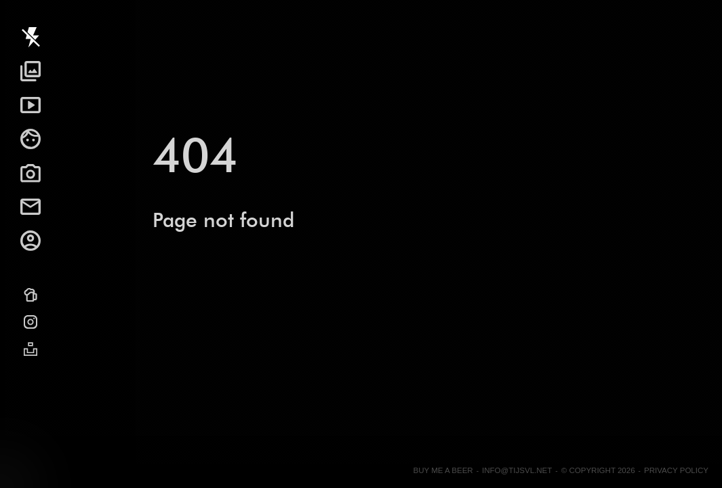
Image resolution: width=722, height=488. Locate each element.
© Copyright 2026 (598, 470)
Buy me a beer (443, 470)
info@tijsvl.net (517, 470)
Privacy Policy (676, 470)
